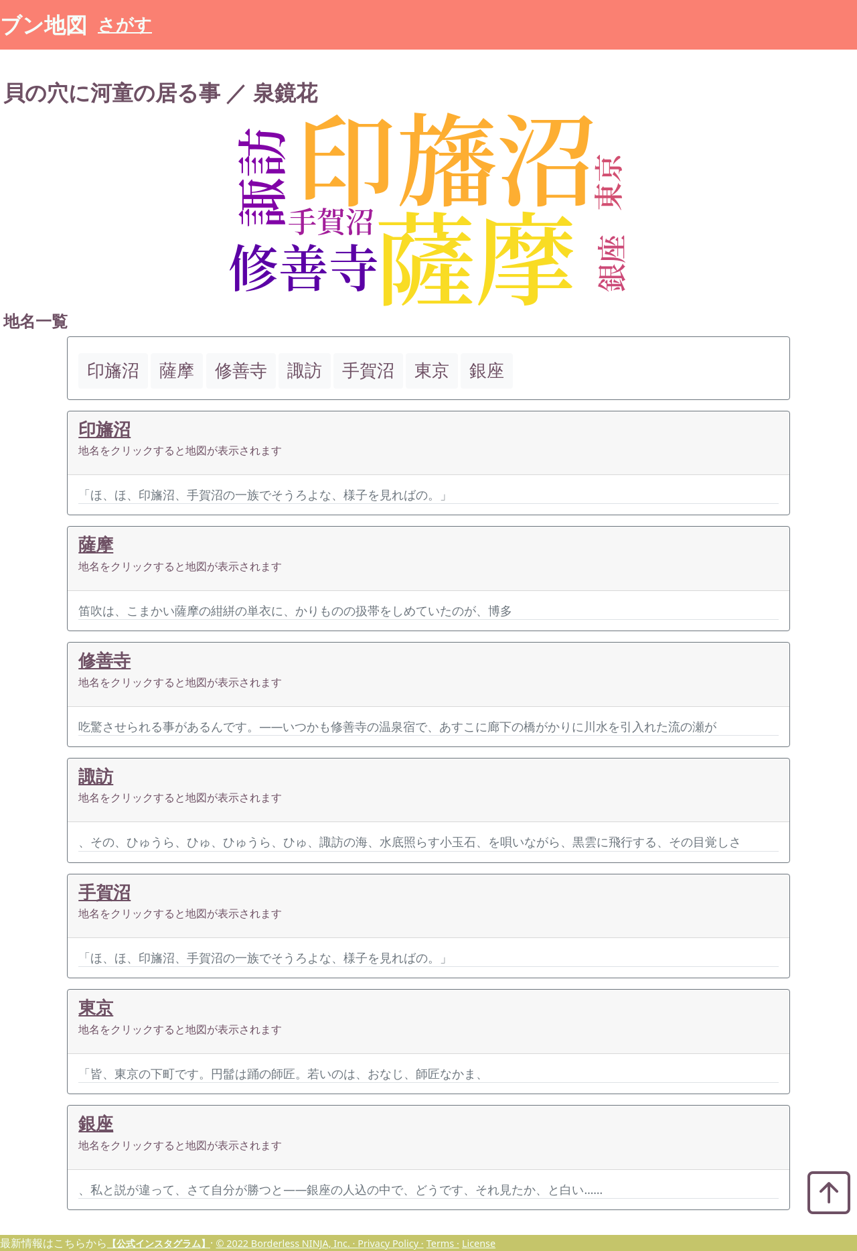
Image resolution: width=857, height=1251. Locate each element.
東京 (95, 1007)
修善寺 (104, 660)
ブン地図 (43, 24)
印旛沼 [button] (113, 370)
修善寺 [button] (241, 370)
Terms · (442, 1243)
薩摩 (95, 544)
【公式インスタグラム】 (158, 1243)
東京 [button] (431, 370)
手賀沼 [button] (368, 370)
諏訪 (95, 776)
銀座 (95, 1123)
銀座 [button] (486, 370)
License (478, 1243)
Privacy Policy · (390, 1243)
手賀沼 (104, 892)
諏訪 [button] (304, 370)
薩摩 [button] (176, 370)
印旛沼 (104, 429)
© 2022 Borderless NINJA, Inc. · (287, 1243)
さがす (125, 24)
